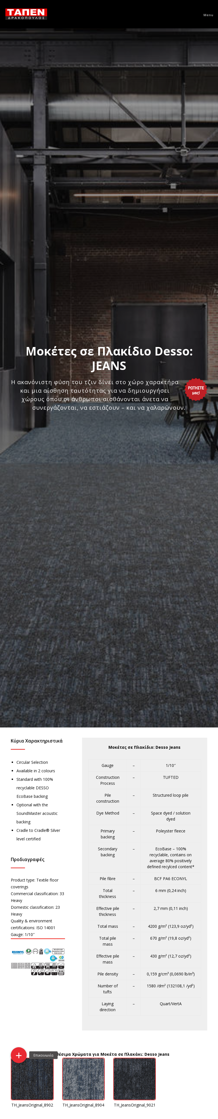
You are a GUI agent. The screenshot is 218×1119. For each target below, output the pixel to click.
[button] (19, 1055)
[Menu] (206, 14)
